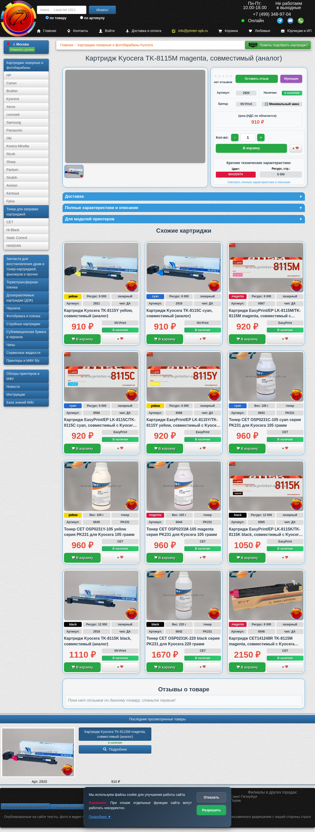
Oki (9, 138)
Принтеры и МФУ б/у (22, 361)
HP (8, 75)
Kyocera (12, 99)
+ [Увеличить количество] (262, 137)
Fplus (10, 201)
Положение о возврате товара (74, 807)
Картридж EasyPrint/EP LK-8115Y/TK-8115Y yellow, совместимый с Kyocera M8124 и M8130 (183, 426)
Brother (12, 91)
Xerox (11, 107)
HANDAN (13, 246)
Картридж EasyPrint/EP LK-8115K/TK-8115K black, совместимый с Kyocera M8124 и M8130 (265, 535)
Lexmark (13, 115)
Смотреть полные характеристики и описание (259, 181)
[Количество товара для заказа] (248, 137)
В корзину (82, 340)
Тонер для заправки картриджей (22, 211)
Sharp (11, 162)
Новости (13, 387)
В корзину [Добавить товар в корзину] (251, 148)
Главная (46, 31)
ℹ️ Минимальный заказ (282, 104)
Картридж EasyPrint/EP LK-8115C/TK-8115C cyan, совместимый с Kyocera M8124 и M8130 (99, 426)
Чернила (13, 308)
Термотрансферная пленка (22, 284)
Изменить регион (22, 49)
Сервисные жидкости (23, 353)
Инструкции (15, 394)
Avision (11, 185)
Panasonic (14, 130)
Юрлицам (291, 78)
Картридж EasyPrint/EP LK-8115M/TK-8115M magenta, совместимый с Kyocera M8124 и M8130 (265, 317)
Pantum (12, 170)
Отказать (211, 797)
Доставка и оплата (143, 31)
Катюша (12, 193)
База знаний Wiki (20, 402)
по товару (56, 18)
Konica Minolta (17, 146)
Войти (107, 31)
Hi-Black (12, 230)
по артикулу (92, 18)
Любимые (259, 31)
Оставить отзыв (256, 78)
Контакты (77, 31)
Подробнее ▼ (100, 817)
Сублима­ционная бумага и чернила (26, 334)
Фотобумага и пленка (23, 316)
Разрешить (211, 810)
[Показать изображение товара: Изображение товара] (74, 171)
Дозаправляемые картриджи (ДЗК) (20, 297)
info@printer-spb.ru (190, 31)
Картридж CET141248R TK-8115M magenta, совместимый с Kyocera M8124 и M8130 (261, 644)
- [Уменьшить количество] (235, 137)
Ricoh (10, 154)
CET (9, 222)
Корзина (228, 31)
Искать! (102, 10)
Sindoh (11, 178)
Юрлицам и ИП (296, 31)
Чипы (10, 345)
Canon (11, 83)
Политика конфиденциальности (25, 807)
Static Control (16, 238)
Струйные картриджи (23, 324)
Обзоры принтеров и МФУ (22, 376)
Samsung (13, 122)
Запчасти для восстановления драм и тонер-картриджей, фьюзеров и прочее (25, 266)
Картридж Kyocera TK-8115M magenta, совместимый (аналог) (115, 735)
